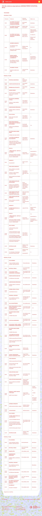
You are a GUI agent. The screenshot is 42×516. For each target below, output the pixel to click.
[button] (39, 2)
